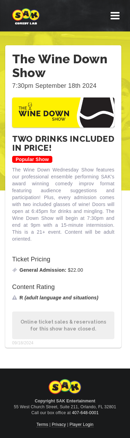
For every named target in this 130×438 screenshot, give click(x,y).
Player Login (82, 424)
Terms (42, 424)
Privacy (59, 424)
